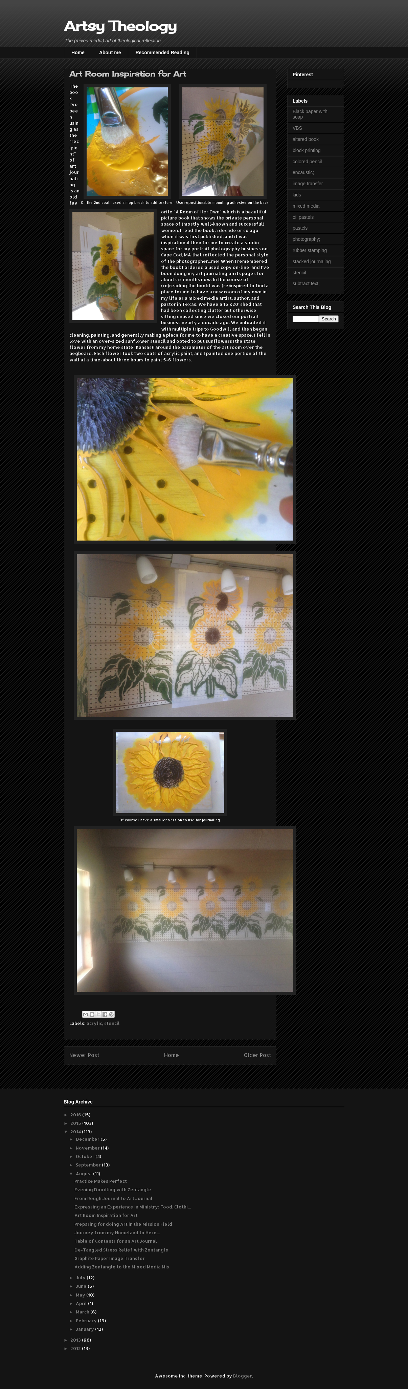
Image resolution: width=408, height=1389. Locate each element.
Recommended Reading (162, 52)
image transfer (308, 183)
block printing (307, 150)
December (88, 1139)
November (88, 1148)
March (83, 1311)
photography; (306, 239)
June (82, 1286)
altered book (306, 139)
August (84, 1173)
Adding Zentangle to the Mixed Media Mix (122, 1266)
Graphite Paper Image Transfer (109, 1258)
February (87, 1320)
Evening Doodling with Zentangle (112, 1189)
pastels (300, 228)
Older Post (257, 1055)
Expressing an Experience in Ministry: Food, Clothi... (132, 1206)
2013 (76, 1340)
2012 (76, 1348)
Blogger (242, 1376)
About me (110, 52)
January (85, 1329)
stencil (112, 1023)
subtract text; (306, 283)
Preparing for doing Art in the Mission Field (123, 1224)
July (81, 1277)
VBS (297, 128)
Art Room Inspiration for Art (106, 1215)
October (85, 1156)
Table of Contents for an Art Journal (115, 1241)
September (89, 1164)
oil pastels (303, 217)
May (81, 1295)
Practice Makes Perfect (100, 1181)
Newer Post (84, 1055)
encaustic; (303, 172)
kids (297, 194)
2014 (76, 1131)
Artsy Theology (120, 26)
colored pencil (307, 161)
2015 (76, 1123)
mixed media (306, 206)
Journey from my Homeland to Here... (117, 1232)
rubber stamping (310, 250)
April (82, 1303)
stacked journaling (312, 261)
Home (78, 52)
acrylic (94, 1023)
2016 (76, 1114)
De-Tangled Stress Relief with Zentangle (121, 1250)
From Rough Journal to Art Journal (113, 1198)
